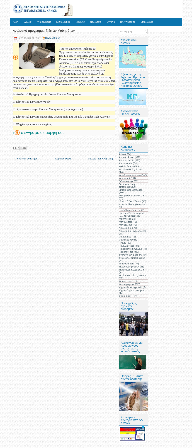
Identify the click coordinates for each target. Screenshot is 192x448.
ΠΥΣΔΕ (122, 242)
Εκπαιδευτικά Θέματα (130, 190)
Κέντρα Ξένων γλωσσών (132, 204)
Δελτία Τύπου (126, 166)
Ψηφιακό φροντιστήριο (131, 290)
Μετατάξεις (125, 225)
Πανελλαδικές (52, 38)
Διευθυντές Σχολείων (130, 169)
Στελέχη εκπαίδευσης (130, 255)
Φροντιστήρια (126, 281)
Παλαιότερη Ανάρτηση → (102, 158)
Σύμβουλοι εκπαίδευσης (132, 258)
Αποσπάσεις (125, 163)
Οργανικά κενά (127, 239)
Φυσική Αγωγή (127, 284)
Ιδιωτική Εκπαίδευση (130, 201)
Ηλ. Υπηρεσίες (127, 22)
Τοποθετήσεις (126, 263)
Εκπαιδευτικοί (63, 22)
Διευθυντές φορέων (130, 175)
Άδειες (123, 154)
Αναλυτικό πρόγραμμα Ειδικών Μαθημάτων (44, 30)
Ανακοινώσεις (44, 22)
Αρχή (15, 22)
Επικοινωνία (146, 22)
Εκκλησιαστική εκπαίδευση (127, 185)
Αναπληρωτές (126, 160)
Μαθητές (80, 22)
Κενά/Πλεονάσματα (129, 210)
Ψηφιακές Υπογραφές (130, 287)
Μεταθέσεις (125, 222)
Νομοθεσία (95, 22)
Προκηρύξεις (126, 252)
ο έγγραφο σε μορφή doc (43, 132)
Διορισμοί (124, 178)
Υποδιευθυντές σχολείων (132, 275)
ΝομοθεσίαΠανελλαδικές (132, 231)
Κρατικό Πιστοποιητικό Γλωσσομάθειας (131, 214)
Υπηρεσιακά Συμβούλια (131, 269)
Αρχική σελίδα (63, 158)
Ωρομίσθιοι (125, 296)
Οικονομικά (125, 236)
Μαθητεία (124, 218)
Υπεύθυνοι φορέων (129, 266)
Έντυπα (111, 22)
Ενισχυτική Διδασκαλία (131, 195)
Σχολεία (27, 22)
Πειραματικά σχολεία (130, 248)
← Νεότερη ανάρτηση (25, 158)
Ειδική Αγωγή (126, 181)
